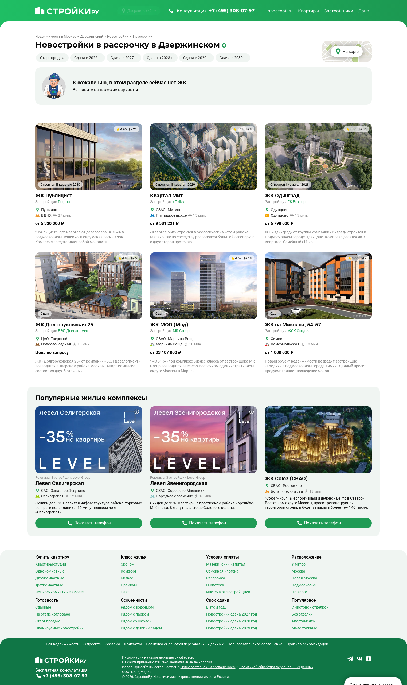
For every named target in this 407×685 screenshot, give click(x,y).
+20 (134, 315)
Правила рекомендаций (307, 644)
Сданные (43, 607)
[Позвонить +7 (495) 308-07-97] (211, 10)
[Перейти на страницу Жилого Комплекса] (88, 523)
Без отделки (302, 614)
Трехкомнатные (49, 585)
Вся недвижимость (62, 644)
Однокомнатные (49, 571)
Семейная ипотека (222, 571)
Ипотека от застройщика (228, 592)
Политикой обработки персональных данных (276, 667)
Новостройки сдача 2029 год (231, 628)
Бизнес (127, 578)
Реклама (112, 644)
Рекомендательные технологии (186, 662)
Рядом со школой (136, 621)
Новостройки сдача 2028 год (231, 621)
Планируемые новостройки (59, 628)
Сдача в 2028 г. (160, 58)
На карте (299, 592)
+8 (364, 186)
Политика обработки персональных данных (185, 644)
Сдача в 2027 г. (124, 58)
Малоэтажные (304, 628)
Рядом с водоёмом (137, 607)
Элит (125, 592)
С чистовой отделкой (310, 607)
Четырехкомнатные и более (59, 592)
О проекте (92, 644)
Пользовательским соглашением (208, 667)
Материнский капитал (225, 564)
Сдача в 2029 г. (196, 58)
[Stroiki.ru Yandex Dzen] (368, 660)
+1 (135, 186)
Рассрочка (215, 578)
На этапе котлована (52, 614)
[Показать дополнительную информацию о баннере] (136, 411)
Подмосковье (304, 585)
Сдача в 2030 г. (233, 58)
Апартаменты (304, 621)
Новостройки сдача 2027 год (231, 614)
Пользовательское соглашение (255, 644)
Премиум (129, 585)
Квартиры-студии (50, 564)
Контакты (133, 644)
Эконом (127, 564)
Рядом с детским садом (141, 628)
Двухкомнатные (49, 578)
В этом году (216, 607)
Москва (298, 571)
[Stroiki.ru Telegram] (350, 660)
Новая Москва (304, 578)
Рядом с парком (135, 614)
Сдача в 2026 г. (87, 58)
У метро (299, 564)
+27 (249, 315)
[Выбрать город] (138, 10)
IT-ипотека (215, 585)
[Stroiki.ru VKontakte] (359, 660)
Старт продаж (52, 58)
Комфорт (128, 571)
